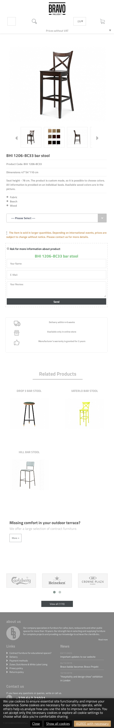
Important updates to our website (77, 657)
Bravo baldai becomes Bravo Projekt (79, 667)
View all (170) (57, 604)
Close (36, 723)
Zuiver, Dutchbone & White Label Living (28, 664)
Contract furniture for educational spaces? (30, 653)
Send (56, 302)
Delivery (13, 656)
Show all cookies (58, 723)
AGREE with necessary (92, 723)
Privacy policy (16, 668)
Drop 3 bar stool (29, 391)
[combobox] (56, 218)
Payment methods (18, 660)
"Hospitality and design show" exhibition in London (81, 678)
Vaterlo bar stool (84, 391)
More (14, 538)
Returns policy (16, 672)
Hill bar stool (29, 452)
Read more (103, 639)
